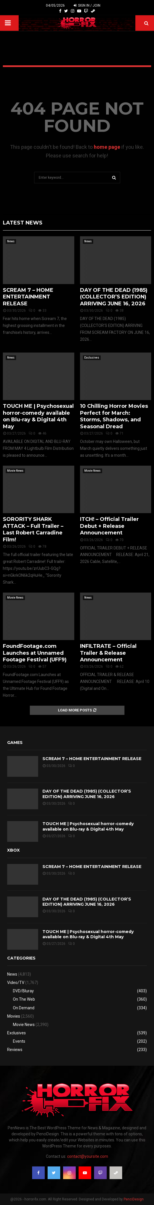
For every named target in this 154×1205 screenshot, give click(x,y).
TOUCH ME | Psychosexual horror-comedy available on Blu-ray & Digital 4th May (38, 416)
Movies (13, 1016)
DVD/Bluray (23, 991)
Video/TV (15, 982)
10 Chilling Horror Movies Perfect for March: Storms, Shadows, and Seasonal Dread (114, 416)
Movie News (15, 470)
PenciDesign (134, 1199)
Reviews (14, 1049)
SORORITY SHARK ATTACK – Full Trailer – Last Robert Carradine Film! (33, 529)
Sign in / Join (87, 5)
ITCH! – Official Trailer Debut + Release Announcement (109, 526)
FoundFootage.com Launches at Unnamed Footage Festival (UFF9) (35, 653)
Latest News (22, 223)
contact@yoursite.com (87, 1156)
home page (107, 147)
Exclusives (91, 357)
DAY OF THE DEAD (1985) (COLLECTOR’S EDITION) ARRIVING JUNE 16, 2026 (113, 297)
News (11, 241)
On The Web (24, 999)
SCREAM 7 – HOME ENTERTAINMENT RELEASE (28, 297)
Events (19, 1041)
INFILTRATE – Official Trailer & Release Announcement (108, 653)
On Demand (23, 1008)
